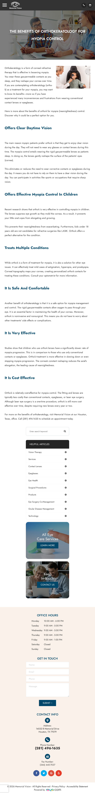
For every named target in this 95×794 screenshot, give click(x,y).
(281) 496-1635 (47, 748)
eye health (33, 480)
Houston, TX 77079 (47, 730)
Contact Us (47, 584)
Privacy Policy (58, 786)
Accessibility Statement (77, 786)
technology (33, 515)
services (32, 459)
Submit (46, 703)
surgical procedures (37, 487)
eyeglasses (33, 473)
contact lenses (35, 466)
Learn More (47, 545)
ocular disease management (41, 508)
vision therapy (35, 452)
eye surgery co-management (41, 501)
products (32, 494)
